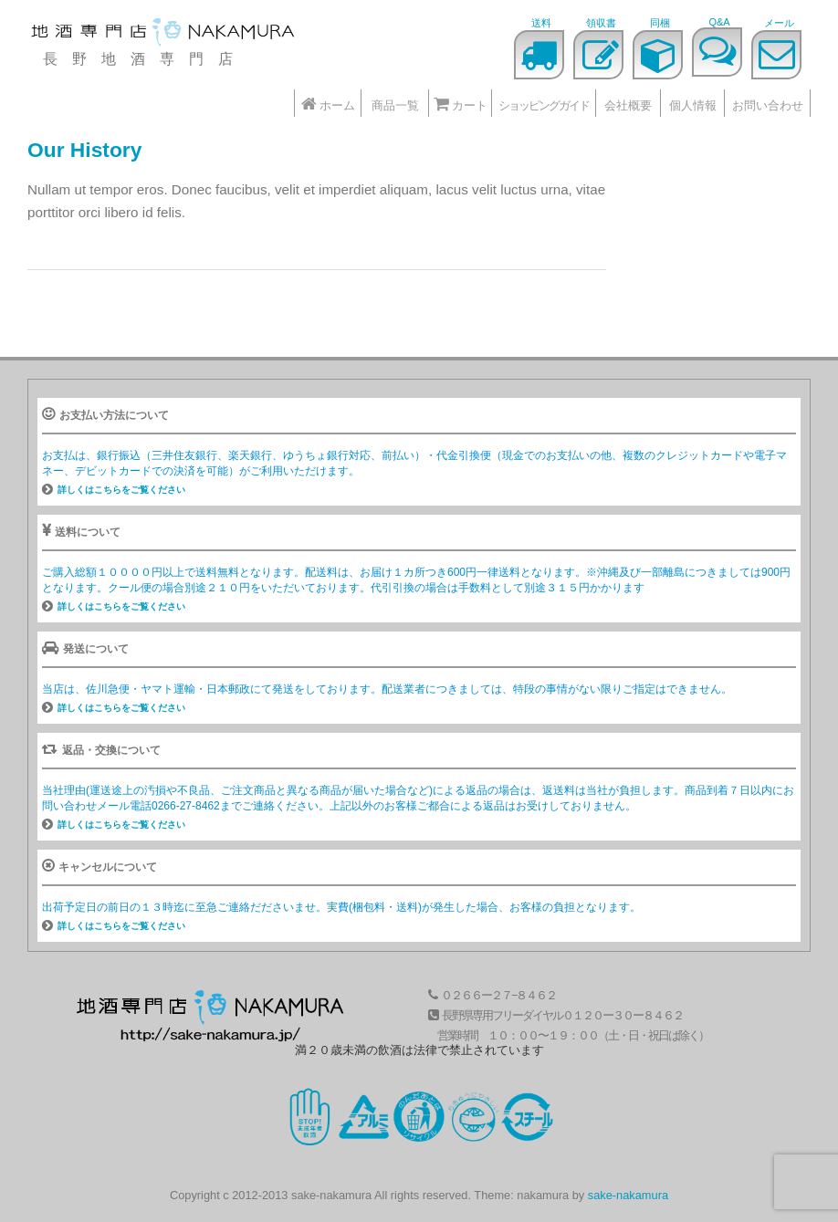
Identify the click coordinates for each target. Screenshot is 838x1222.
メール (779, 22)
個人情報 (693, 105)
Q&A (718, 21)
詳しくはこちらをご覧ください (121, 490)
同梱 (660, 22)
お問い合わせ (767, 105)
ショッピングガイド (543, 105)
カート (460, 104)
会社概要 (628, 105)
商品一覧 (395, 105)
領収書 (601, 22)
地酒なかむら (164, 34)
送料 (541, 22)
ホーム (328, 104)
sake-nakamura (628, 1195)
